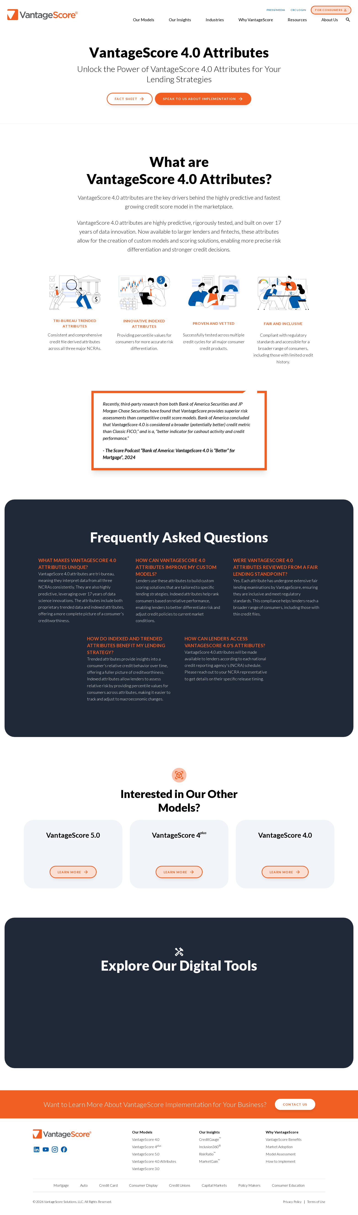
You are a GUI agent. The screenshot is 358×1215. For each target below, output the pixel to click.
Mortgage (61, 1185)
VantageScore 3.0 (145, 1168)
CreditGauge (210, 1139)
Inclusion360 (210, 1146)
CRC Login (298, 10)
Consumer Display (143, 1185)
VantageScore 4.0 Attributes (154, 1161)
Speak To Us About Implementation (203, 99)
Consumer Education (288, 1185)
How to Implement (280, 1161)
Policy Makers (249, 1185)
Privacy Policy (292, 1202)
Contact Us (295, 1104)
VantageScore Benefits (284, 1139)
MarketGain (209, 1161)
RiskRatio (207, 1154)
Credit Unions (179, 1185)
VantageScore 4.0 (145, 1139)
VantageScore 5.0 (145, 1154)
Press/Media (276, 10)
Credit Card (108, 1185)
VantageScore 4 (146, 1146)
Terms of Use (316, 1202)
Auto (84, 1185)
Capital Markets (214, 1185)
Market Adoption (279, 1146)
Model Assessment (281, 1154)
